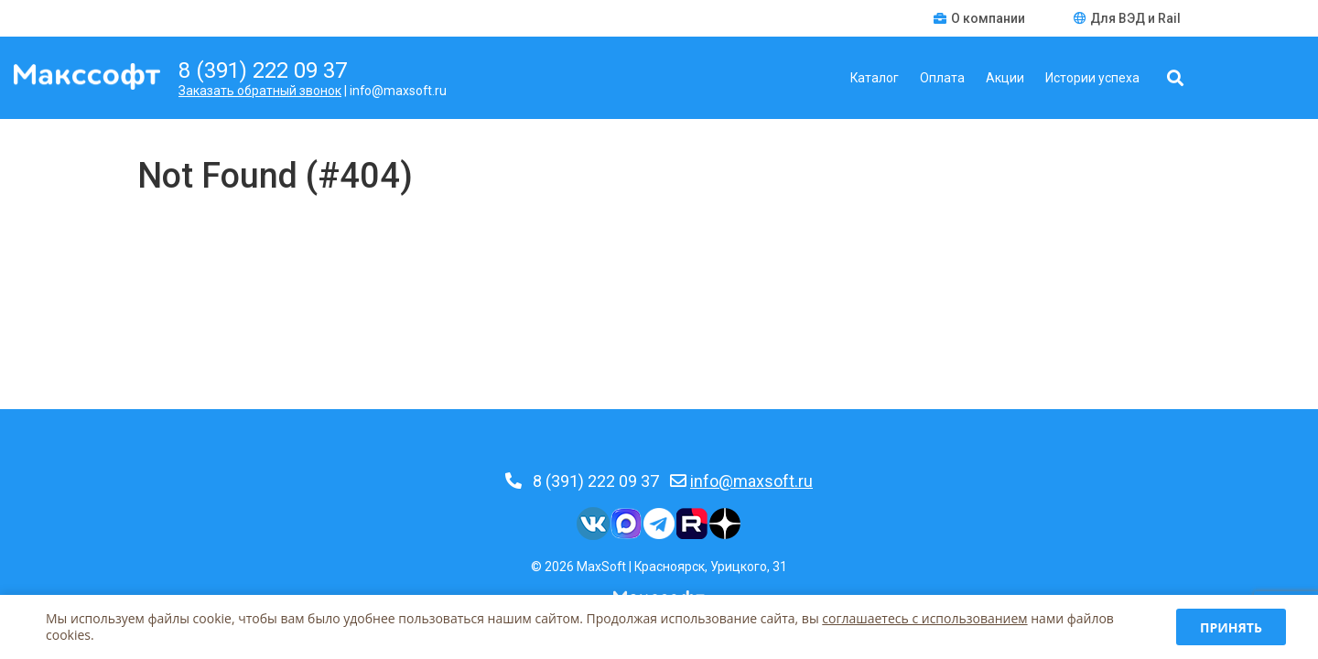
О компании (981, 18)
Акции (1005, 77)
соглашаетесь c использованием (924, 618)
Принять (1231, 627)
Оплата (942, 77)
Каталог (874, 77)
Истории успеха (1092, 77)
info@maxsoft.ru (751, 481)
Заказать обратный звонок (259, 90)
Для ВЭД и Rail (1127, 18)
